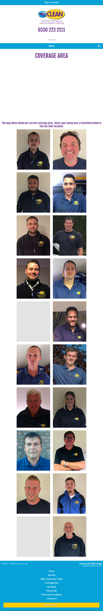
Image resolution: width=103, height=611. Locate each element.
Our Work (51, 587)
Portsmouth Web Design (90, 563)
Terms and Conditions (51, 595)
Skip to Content (51, 2)
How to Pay (51, 591)
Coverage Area (51, 583)
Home (51, 571)
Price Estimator (51, 605)
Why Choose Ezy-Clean (51, 579)
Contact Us (51, 598)
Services (51, 575)
